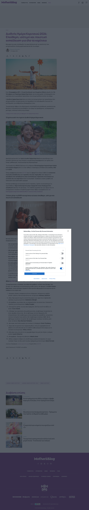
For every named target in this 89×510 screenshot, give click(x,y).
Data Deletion (37, 278)
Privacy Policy (52, 278)
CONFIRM (34, 273)
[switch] (62, 253)
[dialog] (44, 255)
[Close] (68, 231)
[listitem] (44, 250)
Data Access (44, 278)
